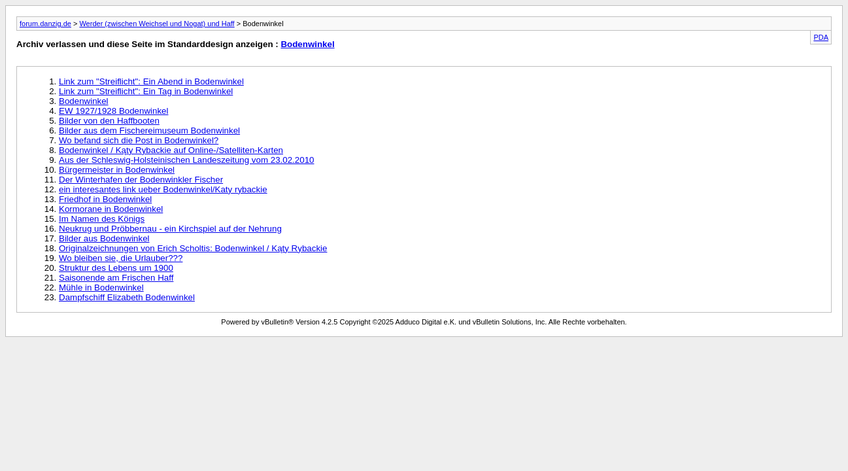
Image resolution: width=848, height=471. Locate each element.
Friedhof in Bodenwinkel (105, 199)
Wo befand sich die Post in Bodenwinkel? (138, 140)
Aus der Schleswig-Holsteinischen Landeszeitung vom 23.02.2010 (186, 160)
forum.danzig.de (45, 23)
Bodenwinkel (307, 44)
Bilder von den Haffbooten (109, 121)
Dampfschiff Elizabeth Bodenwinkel (127, 297)
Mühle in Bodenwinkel (101, 287)
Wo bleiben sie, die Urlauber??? (120, 258)
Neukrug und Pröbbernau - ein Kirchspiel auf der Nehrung (170, 229)
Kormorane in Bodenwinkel (111, 209)
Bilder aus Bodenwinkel (104, 238)
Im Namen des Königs (101, 219)
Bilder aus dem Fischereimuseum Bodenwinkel (149, 130)
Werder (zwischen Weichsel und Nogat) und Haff (156, 23)
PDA (820, 37)
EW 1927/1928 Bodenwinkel (113, 111)
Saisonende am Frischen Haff (116, 278)
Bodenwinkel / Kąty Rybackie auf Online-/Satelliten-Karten (171, 150)
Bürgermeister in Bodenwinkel (117, 170)
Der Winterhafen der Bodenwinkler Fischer (141, 179)
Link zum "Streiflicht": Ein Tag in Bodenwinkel (146, 91)
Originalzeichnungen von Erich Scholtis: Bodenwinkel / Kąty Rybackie (193, 248)
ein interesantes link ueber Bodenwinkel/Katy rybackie (163, 189)
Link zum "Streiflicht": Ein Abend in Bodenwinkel (151, 81)
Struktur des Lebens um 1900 (116, 268)
